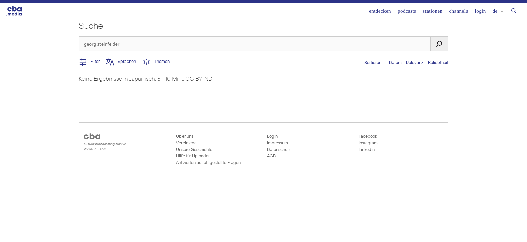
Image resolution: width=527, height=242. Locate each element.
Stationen (432, 11)
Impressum (277, 143)
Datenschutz (279, 150)
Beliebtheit (438, 63)
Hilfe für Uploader (193, 156)
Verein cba (186, 143)
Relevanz (415, 63)
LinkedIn (366, 150)
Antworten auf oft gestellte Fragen (208, 163)
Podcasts (407, 11)
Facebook (367, 136)
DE (498, 11)
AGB (271, 156)
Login (480, 11)
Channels (458, 11)
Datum (395, 63)
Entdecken (380, 11)
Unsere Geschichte (194, 150)
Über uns (184, 136)
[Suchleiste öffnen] (514, 12)
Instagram (368, 143)
